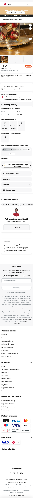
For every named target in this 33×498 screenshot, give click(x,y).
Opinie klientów (8, 449)
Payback (4, 385)
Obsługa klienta (8, 331)
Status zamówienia (7, 341)
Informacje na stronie (11, 396)
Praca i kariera (6, 379)
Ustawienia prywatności (13, 477)
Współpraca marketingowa (10, 369)
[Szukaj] (27, 4)
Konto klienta (6, 356)
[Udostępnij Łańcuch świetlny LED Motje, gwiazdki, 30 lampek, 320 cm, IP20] (30, 28)
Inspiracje (4, 388)
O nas (3, 366)
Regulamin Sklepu (7, 404)
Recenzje (5, 185)
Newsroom (5, 391)
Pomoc (3, 338)
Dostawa (4, 350)
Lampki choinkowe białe (10, 204)
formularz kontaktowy (25, 319)
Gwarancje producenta (9, 353)
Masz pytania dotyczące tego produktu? (18, 165)
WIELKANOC (15, 12)
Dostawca (6, 437)
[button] (4, 59)
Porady (11, 388)
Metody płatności (7, 347)
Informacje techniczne (10, 174)
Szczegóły (6, 179)
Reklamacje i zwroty (8, 344)
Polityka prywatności (8, 407)
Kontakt (4, 335)
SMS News (4, 375)
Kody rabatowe (6, 382)
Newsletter (5, 372)
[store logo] (9, 4)
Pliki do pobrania (8, 190)
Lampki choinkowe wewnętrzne (12, 20)
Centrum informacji (8, 401)
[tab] (16, 343)
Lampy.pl (5, 362)
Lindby (18, 111)
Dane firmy (5, 410)
